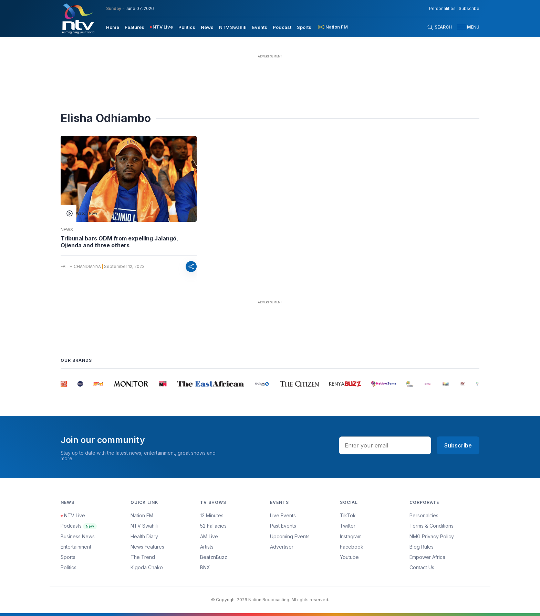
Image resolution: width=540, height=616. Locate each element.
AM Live (209, 536)
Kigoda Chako (147, 567)
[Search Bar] (439, 27)
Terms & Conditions (431, 526)
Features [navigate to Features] (134, 27)
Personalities (423, 515)
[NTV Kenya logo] (78, 18)
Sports (68, 557)
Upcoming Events (290, 536)
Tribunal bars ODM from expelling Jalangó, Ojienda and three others (119, 242)
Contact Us (421, 567)
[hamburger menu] (461, 27)
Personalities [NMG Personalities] (442, 8)
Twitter (347, 526)
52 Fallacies (213, 526)
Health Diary (144, 536)
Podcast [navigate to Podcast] (282, 27)
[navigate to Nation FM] (332, 27)
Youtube (349, 557)
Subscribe (458, 445)
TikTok (348, 515)
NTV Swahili (144, 526)
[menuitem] (112, 27)
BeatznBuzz (213, 557)
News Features (147, 547)
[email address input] (385, 445)
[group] (64, 384)
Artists (207, 547)
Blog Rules (421, 547)
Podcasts (79, 526)
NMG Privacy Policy (431, 536)
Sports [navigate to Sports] (304, 27)
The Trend (143, 557)
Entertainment (76, 547)
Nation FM (142, 515)
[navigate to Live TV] (161, 27)
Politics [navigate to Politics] (186, 27)
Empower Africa (427, 557)
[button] (465, 27)
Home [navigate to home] (112, 27)
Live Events (283, 515)
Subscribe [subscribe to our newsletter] (469, 8)
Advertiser (281, 547)
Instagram (351, 536)
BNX (205, 567)
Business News (78, 536)
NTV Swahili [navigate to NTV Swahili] (233, 27)
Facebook (351, 547)
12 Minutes (212, 515)
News (67, 229)
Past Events (283, 526)
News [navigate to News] (207, 27)
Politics (68, 567)
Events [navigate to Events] (259, 27)
